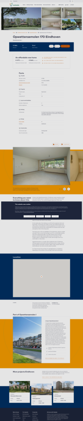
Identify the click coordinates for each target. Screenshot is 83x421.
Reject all (48, 216)
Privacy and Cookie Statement (29, 212)
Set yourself (55, 216)
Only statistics (40, 216)
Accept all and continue (29, 216)
